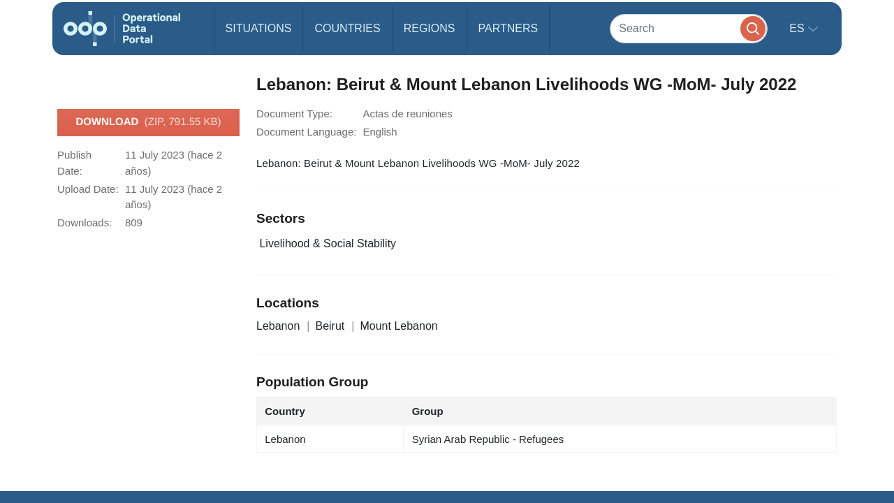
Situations (259, 28)
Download (148, 122)
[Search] (689, 28)
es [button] (798, 28)
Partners (508, 28)
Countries (347, 28)
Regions (429, 28)
